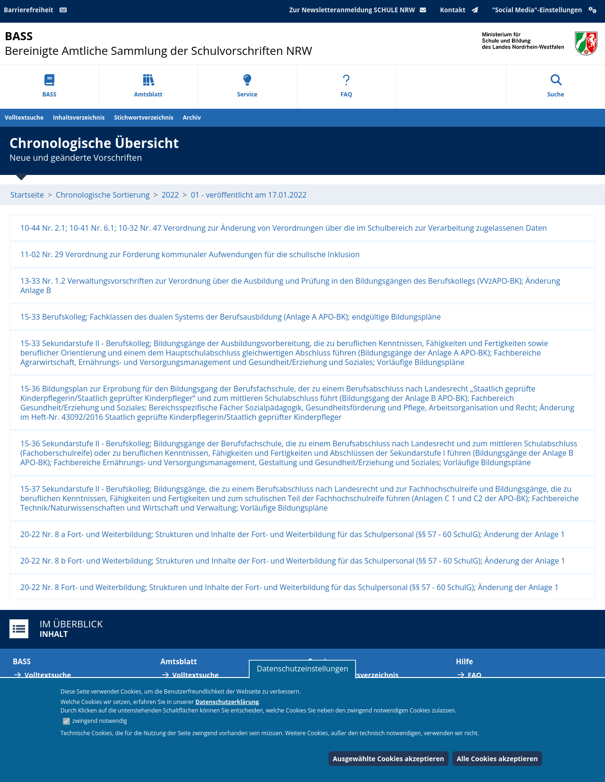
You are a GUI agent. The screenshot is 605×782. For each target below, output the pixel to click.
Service (247, 86)
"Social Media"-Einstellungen (545, 10)
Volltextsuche (24, 117)
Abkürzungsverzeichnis (359, 674)
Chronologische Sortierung (103, 195)
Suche (555, 86)
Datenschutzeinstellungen (302, 668)
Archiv (192, 117)
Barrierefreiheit (37, 10)
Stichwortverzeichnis (143, 117)
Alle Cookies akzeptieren (497, 758)
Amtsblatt (148, 86)
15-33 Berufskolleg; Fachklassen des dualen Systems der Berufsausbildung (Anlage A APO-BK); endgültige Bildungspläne (230, 317)
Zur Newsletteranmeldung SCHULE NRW (359, 10)
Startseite (27, 195)
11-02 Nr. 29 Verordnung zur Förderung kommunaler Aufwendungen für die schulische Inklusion (190, 254)
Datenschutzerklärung (227, 702)
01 (195, 195)
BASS (49, 86)
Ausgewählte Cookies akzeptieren (388, 758)
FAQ (346, 86)
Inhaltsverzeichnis (78, 117)
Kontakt (461, 10)
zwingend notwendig (99, 721)
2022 (170, 195)
